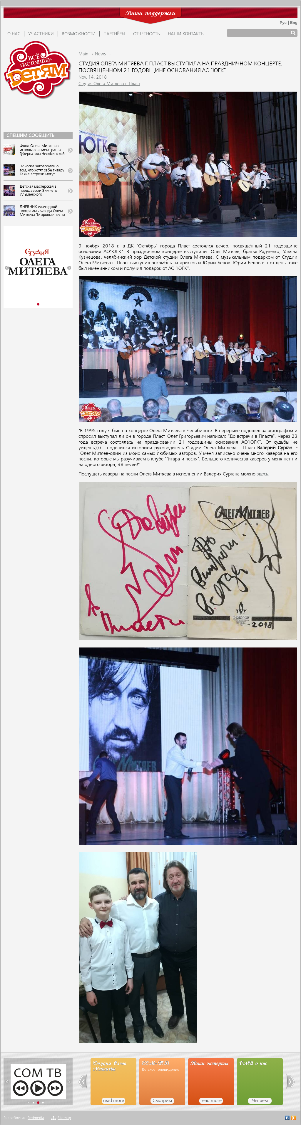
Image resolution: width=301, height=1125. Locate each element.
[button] (7, 268)
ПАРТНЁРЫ (114, 34)
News (100, 54)
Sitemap (64, 1118)
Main (83, 54)
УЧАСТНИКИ (41, 34)
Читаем (260, 1100)
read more (113, 1100)
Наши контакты (186, 34)
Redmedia (36, 1118)
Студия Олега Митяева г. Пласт (109, 84)
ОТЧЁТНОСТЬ (146, 34)
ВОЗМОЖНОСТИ (79, 34)
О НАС (13, 34)
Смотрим (162, 1100)
